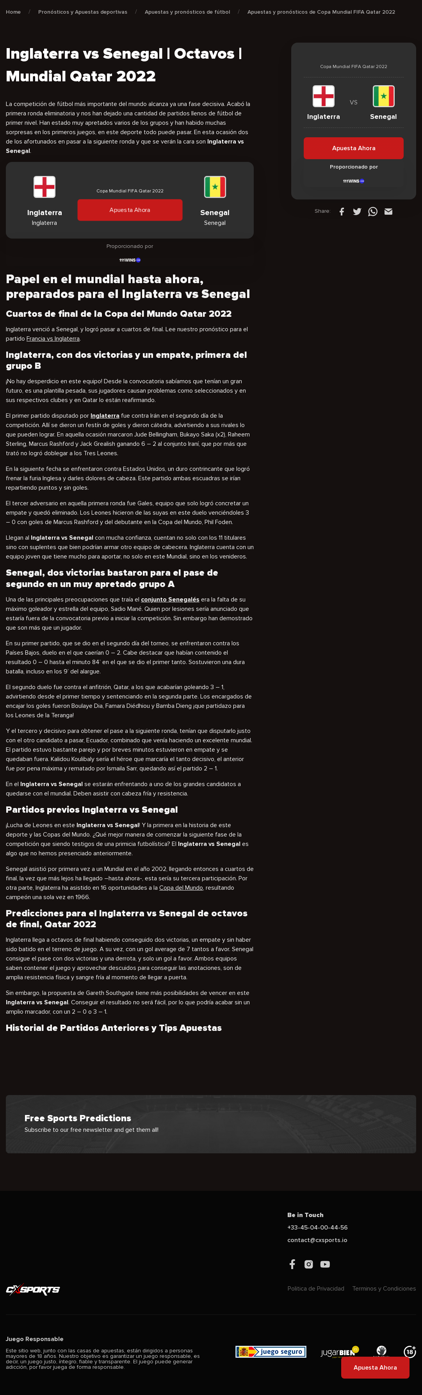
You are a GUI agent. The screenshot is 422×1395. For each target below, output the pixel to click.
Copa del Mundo (181, 888)
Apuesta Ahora (129, 210)
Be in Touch (305, 1215)
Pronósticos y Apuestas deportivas (82, 12)
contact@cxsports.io (317, 1240)
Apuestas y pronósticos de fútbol (187, 12)
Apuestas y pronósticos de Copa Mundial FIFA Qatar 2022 (321, 12)
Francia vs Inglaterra (53, 339)
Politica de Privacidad (316, 1289)
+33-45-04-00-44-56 (317, 1228)
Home (13, 12)
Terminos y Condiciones (384, 1289)
